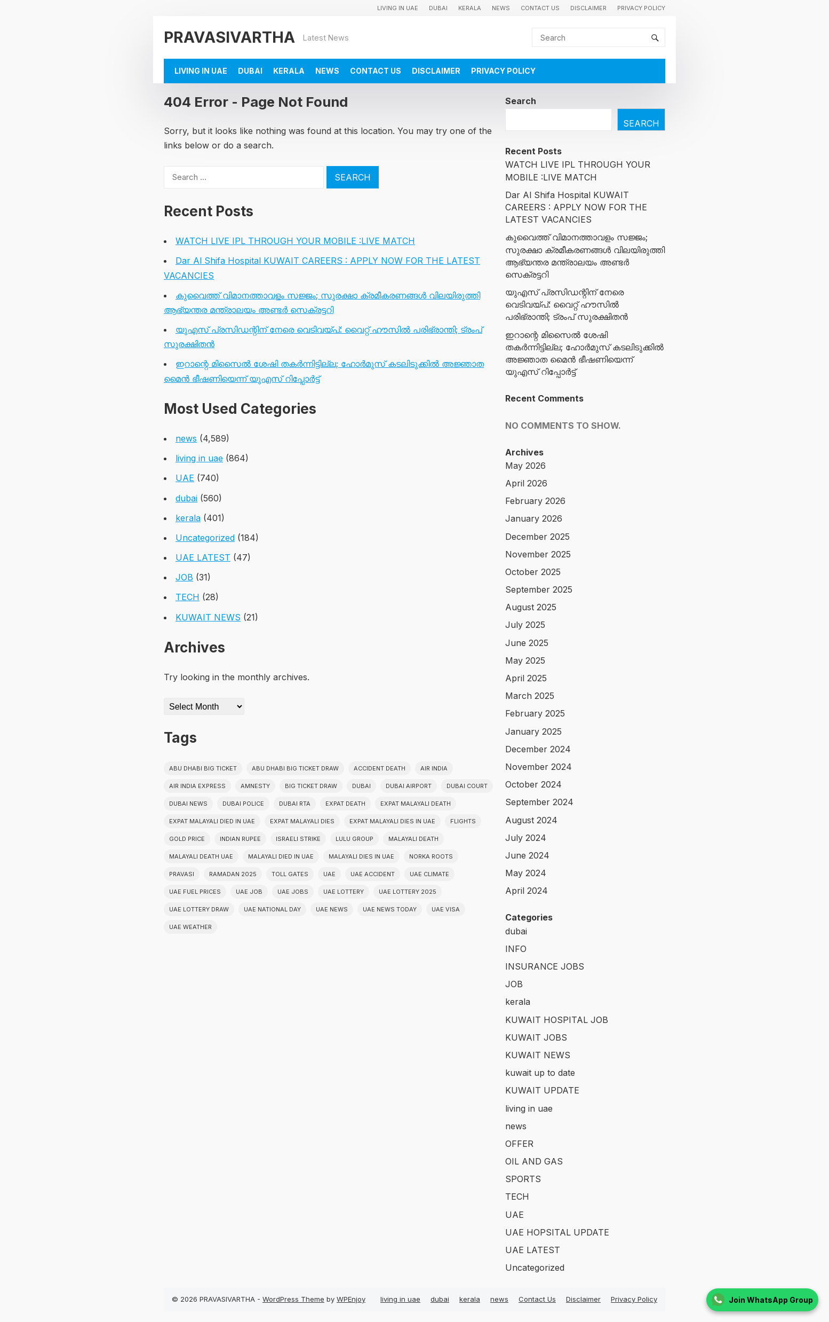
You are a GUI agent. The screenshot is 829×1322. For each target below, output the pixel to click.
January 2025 (533, 731)
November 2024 (538, 766)
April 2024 (526, 890)
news (501, 8)
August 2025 (530, 607)
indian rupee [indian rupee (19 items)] (240, 839)
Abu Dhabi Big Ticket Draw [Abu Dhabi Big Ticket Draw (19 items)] (295, 768)
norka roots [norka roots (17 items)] (431, 856)
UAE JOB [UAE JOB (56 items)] (249, 891)
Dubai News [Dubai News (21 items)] (188, 803)
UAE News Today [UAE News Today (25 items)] (390, 909)
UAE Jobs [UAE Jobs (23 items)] (292, 891)
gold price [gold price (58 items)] (187, 839)
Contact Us (540, 8)
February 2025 (535, 713)
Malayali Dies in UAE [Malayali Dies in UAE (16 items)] (361, 856)
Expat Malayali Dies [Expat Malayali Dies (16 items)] (302, 821)
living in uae (397, 8)
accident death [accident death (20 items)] (379, 768)
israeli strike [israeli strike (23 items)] (298, 839)
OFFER (519, 1143)
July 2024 (525, 837)
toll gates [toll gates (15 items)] (290, 874)
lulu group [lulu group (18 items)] (354, 839)
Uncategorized (205, 537)
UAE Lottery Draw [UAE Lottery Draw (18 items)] (199, 909)
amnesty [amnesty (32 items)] (255, 786)
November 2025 (538, 554)
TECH (188, 597)
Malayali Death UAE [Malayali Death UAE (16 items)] (201, 856)
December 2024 (538, 749)
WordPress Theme (293, 1299)
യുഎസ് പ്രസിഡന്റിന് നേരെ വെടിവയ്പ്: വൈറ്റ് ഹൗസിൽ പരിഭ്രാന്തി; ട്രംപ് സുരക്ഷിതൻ (566, 304)
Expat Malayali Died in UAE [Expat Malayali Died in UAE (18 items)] (212, 821)
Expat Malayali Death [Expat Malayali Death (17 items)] (415, 803)
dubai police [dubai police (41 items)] (243, 803)
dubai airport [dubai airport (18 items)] (409, 786)
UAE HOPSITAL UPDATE (557, 1232)
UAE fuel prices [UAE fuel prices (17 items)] (195, 891)
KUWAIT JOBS (536, 1037)
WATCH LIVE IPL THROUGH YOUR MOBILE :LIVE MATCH (295, 240)
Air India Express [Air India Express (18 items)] (197, 786)
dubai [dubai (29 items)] (361, 786)
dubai (438, 8)
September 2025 (538, 589)
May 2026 (525, 465)
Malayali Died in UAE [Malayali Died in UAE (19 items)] (281, 856)
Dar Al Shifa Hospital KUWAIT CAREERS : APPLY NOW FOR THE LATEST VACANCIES (576, 207)
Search (520, 101)
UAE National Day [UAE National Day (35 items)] (272, 909)
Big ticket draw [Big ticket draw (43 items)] (311, 786)
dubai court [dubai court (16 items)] (467, 786)
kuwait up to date (540, 1072)
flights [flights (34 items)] (463, 821)
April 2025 (526, 678)
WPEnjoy (351, 1299)
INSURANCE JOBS (544, 966)
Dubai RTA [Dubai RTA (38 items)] (294, 803)
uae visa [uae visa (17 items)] (446, 909)
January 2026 (533, 518)
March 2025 (529, 695)
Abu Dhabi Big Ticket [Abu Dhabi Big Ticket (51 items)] (203, 768)
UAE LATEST (203, 557)
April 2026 (526, 483)
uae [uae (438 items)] (329, 874)
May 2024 (525, 873)
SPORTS (523, 1179)
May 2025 (525, 660)
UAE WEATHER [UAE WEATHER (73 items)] (190, 927)
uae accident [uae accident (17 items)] (372, 874)
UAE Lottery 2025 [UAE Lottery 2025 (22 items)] (407, 891)
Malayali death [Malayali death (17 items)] (413, 839)
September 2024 (539, 802)
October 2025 (533, 571)
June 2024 (527, 855)
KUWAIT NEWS (208, 617)
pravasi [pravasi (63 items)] (181, 874)
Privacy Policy (641, 8)
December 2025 (537, 536)
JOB (184, 577)
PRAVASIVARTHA (229, 37)
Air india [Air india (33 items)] (434, 768)
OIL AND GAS (534, 1161)
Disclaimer (588, 8)
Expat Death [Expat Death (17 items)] (345, 803)
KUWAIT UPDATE (542, 1090)
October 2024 (533, 784)
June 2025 (526, 643)
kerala (469, 8)
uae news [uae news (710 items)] (332, 909)
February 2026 (535, 500)
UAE (185, 478)
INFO (516, 948)
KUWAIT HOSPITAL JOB (556, 1019)
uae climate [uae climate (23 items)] (429, 874)
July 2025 (525, 624)
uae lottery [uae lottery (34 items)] (343, 891)
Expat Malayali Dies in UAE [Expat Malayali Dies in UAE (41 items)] (392, 821)
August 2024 (531, 820)
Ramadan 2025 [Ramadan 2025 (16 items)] (233, 874)
